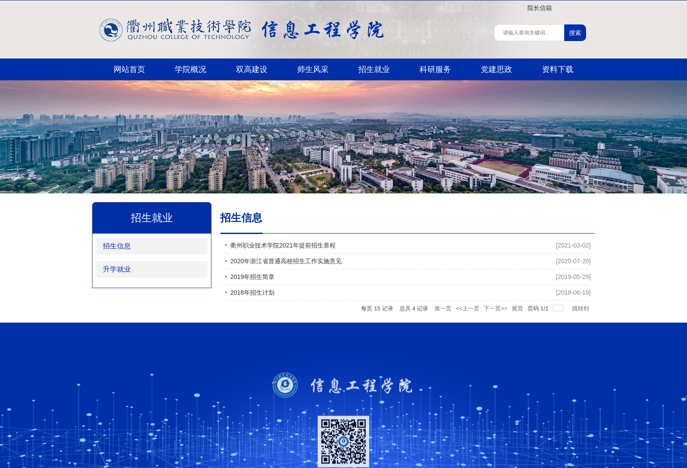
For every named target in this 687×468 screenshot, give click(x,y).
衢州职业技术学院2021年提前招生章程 (305, 245)
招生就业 (374, 69)
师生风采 (313, 69)
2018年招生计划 (275, 292)
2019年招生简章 (275, 276)
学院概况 (190, 69)
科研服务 (435, 69)
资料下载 (557, 69)
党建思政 (496, 69)
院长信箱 (539, 7)
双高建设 (251, 69)
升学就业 (109, 269)
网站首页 (129, 69)
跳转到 (603, 308)
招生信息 (109, 246)
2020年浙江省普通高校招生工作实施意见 (308, 261)
